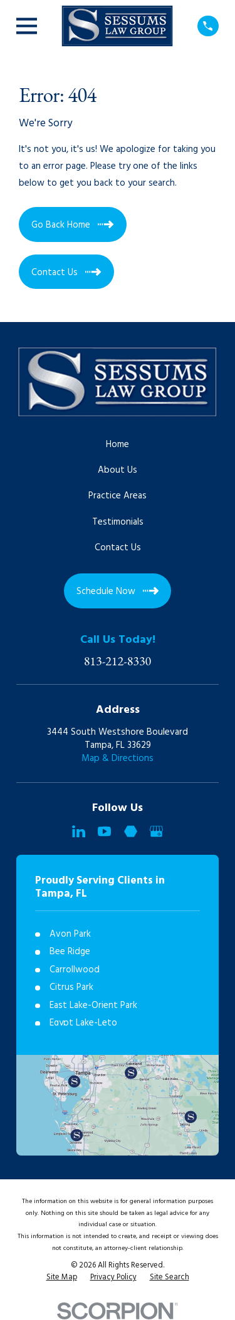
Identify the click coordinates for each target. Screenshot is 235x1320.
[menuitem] (61, 1278)
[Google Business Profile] (156, 831)
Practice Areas (117, 495)
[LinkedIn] (78, 831)
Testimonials (118, 522)
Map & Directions (117, 758)
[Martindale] (130, 831)
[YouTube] (104, 831)
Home (117, 444)
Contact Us (118, 547)
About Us (117, 470)
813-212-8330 (118, 661)
